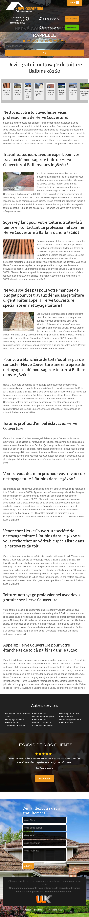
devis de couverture (36, 881)
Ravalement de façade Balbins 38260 (43, 718)
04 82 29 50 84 (49, 19)
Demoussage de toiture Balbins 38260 (70, 721)
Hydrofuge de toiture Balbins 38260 (69, 715)
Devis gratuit (72, 18)
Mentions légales (56, 910)
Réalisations (71, 27)
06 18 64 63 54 (49, 28)
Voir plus (44, 778)
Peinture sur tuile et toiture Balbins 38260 (42, 724)
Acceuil (28, 910)
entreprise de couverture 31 (59, 888)
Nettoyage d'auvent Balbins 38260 (14, 721)
